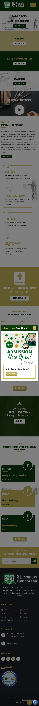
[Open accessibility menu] (35, 702)
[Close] (34, 328)
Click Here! (11, 373)
